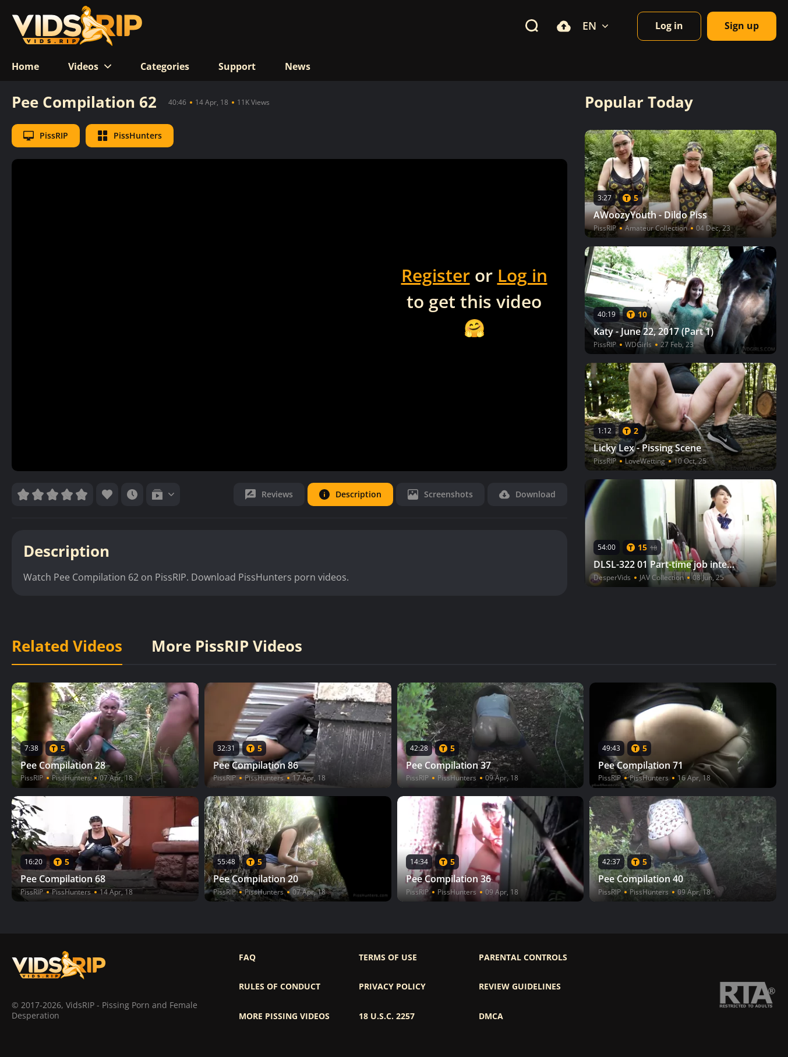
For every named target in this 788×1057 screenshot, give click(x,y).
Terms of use (388, 957)
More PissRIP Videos (226, 646)
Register (435, 275)
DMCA (491, 1016)
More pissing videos (284, 1016)
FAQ (247, 957)
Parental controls (523, 957)
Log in (522, 275)
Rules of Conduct (279, 986)
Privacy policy (392, 986)
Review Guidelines (520, 986)
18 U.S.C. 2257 (387, 1016)
